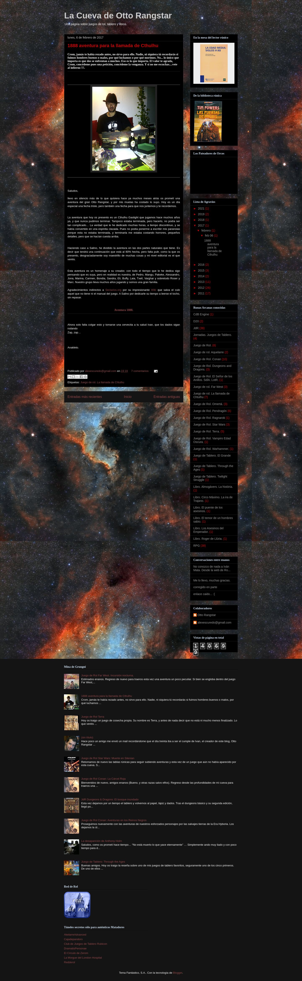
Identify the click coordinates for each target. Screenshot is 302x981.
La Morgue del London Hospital (83, 957)
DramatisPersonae (75, 948)
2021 (201, 208)
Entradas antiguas (167, 397)
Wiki (153, 289)
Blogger (177, 972)
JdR (196, 328)
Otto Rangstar (207, 615)
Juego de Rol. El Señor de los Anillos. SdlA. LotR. (212, 378)
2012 (201, 287)
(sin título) (87, 737)
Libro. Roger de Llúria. (208, 538)
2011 (201, 293)
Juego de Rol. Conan (207, 359)
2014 (201, 276)
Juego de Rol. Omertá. (208, 404)
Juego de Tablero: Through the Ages (103, 861)
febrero (206, 230)
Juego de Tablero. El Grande (212, 455)
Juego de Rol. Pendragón (210, 411)
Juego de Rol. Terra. (206, 431)
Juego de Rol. (202, 345)
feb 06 (209, 235)
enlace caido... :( (204, 594)
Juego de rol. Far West (208, 386)
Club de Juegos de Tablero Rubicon (85, 943)
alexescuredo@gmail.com (214, 622)
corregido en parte (205, 587)
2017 (201, 225)
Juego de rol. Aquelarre (208, 352)
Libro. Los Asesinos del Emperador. (208, 530)
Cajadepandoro (73, 939)
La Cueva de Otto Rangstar (118, 15)
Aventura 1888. (123, 310)
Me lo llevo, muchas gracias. (211, 580)
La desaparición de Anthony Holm (101, 841)
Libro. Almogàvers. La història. (213, 486)
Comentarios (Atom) (132, 407)
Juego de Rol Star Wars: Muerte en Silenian (107, 758)
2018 (201, 219)
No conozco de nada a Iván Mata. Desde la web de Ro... (211, 568)
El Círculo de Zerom (76, 953)
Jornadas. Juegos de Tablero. (212, 334)
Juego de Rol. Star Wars (209, 424)
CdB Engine (201, 314)
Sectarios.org (113, 289)
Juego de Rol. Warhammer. (211, 448)
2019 (201, 214)
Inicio (127, 397)
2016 (201, 264)
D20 (196, 321)
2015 (201, 270)
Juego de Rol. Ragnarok (209, 417)
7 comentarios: (140, 371)
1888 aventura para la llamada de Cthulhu (113, 45)
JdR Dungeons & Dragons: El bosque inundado (109, 799)
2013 (201, 281)
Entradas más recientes (85, 397)
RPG (196, 545)
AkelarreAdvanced (75, 934)
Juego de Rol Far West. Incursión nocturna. (107, 675)
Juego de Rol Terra (92, 716)
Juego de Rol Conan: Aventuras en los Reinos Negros (113, 820)
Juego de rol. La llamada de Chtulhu (102, 382)
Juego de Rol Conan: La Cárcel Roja (103, 778)
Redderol (69, 962)
